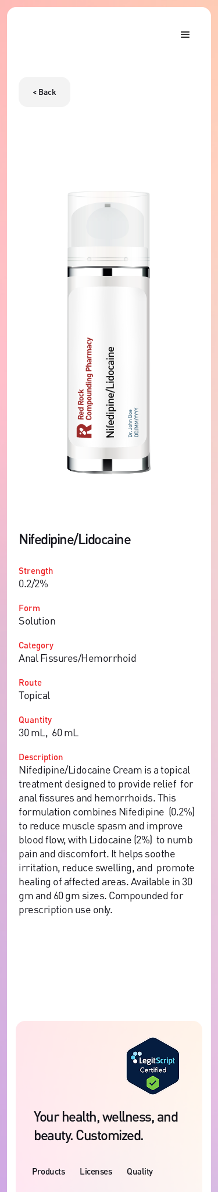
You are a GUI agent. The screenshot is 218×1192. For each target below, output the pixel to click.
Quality (140, 1171)
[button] (185, 35)
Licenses (96, 1171)
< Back (44, 92)
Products (48, 1171)
